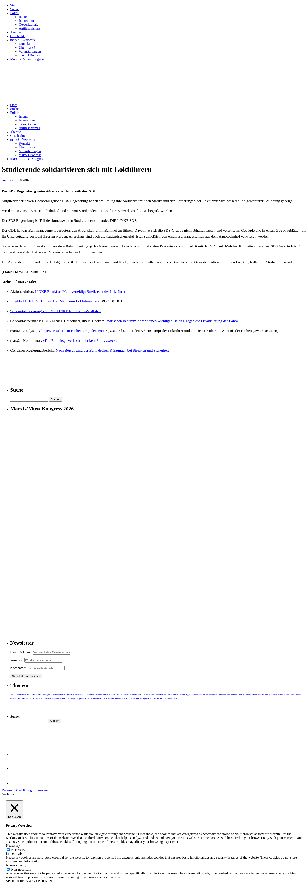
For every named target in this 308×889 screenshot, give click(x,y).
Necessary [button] (13, 845)
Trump (153, 698)
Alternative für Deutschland (28, 694)
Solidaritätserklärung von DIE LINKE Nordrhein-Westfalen (55, 311)
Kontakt (24, 44)
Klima (274, 694)
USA (174, 698)
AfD (12, 694)
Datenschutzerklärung (17, 790)
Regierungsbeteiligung (81, 698)
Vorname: (17, 660)
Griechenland (224, 694)
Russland (119, 698)
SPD (126, 698)
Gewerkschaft (28, 24)
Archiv (6, 180)
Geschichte (17, 36)
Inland (23, 17)
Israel (254, 694)
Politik (14, 13)
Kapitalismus (264, 694)
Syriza (146, 698)
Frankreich (196, 694)
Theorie (15, 32)
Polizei (48, 698)
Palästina (40, 698)
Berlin (112, 694)
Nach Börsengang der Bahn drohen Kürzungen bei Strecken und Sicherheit (112, 350)
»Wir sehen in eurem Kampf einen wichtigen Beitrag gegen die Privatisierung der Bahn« (172, 321)
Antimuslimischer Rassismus (80, 694)
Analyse (46, 694)
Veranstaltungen (30, 51)
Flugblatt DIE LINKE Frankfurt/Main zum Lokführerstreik (55, 301)
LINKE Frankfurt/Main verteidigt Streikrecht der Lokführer (80, 291)
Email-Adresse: (21, 652)
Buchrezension (123, 694)
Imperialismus (238, 694)
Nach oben (9, 794)
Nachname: (18, 668)
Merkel (25, 698)
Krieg (280, 694)
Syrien (139, 698)
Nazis (32, 698)
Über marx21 (28, 47)
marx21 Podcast (30, 55)
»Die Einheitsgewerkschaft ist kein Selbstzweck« (80, 340)
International (27, 20)
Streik (132, 698)
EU (152, 694)
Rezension (109, 698)
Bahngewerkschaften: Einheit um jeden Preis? (72, 330)
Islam (248, 694)
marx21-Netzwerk (22, 40)
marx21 (300, 694)
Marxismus (15, 698)
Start (13, 5)
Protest (55, 698)
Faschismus (160, 694)
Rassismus (65, 698)
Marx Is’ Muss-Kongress (27, 59)
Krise (286, 694)
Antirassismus (101, 694)
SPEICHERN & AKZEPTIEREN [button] (29, 881)
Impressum (40, 790)
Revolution (98, 698)
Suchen (15, 716)
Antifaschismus (29, 28)
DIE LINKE (144, 694)
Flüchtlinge (184, 694)
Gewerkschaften (209, 694)
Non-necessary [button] (16, 865)
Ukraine (167, 698)
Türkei (160, 698)
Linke (292, 694)
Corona (133, 694)
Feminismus (172, 694)
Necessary (18, 850)
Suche (14, 9)
